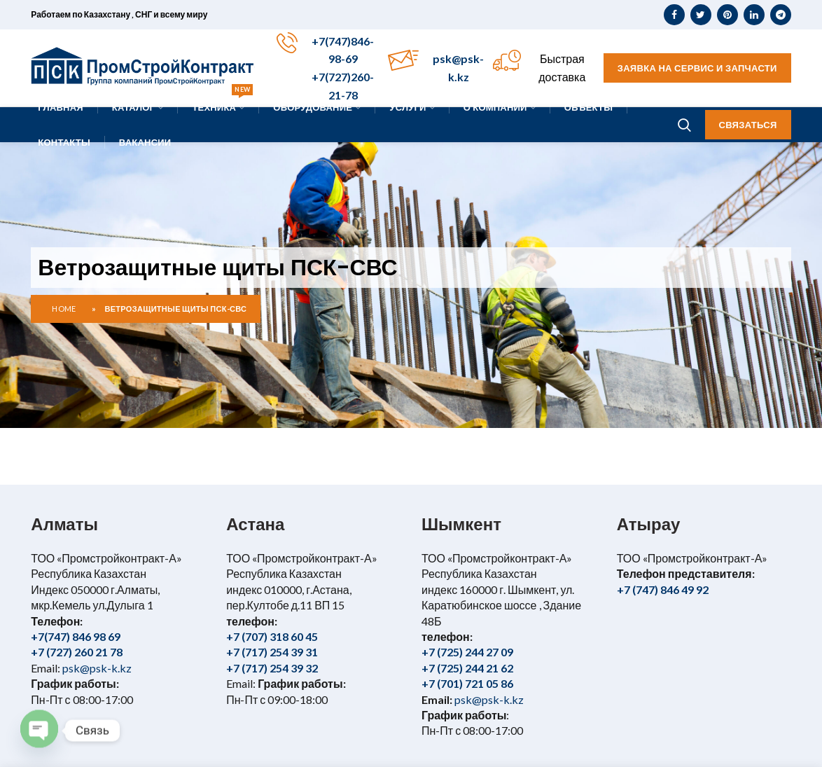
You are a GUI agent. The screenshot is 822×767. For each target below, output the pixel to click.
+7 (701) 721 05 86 (467, 683)
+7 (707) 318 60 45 (272, 636)
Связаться (748, 124)
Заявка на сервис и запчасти (697, 68)
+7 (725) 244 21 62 (467, 668)
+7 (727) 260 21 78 (77, 651)
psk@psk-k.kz (96, 668)
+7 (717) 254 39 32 (272, 668)
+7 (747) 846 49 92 (663, 589)
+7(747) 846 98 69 (75, 636)
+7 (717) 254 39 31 (272, 651)
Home (64, 308)
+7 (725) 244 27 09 (467, 651)
